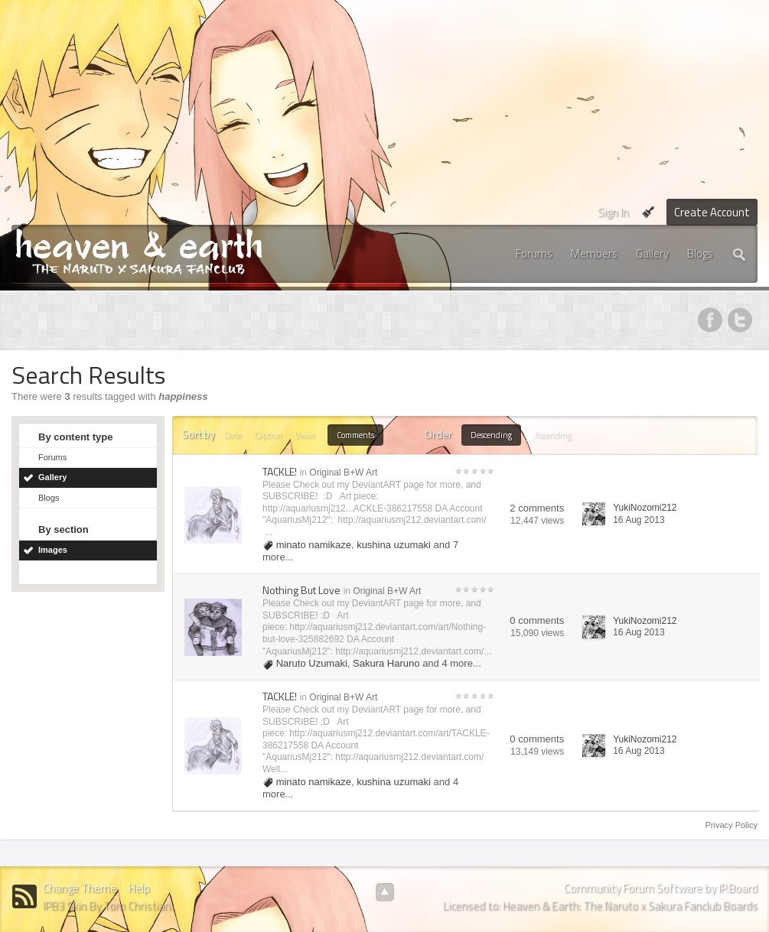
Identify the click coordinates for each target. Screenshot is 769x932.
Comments (355, 435)
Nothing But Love (301, 590)
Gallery (652, 253)
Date (232, 435)
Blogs (700, 253)
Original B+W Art (343, 472)
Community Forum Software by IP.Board (661, 888)
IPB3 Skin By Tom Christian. (108, 905)
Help (139, 888)
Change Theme (79, 888)
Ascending (552, 435)
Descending (491, 435)
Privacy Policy (731, 825)
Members (594, 253)
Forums (534, 253)
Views (304, 435)
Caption (268, 435)
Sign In (613, 212)
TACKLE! (279, 471)
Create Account (712, 212)
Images (52, 549)
